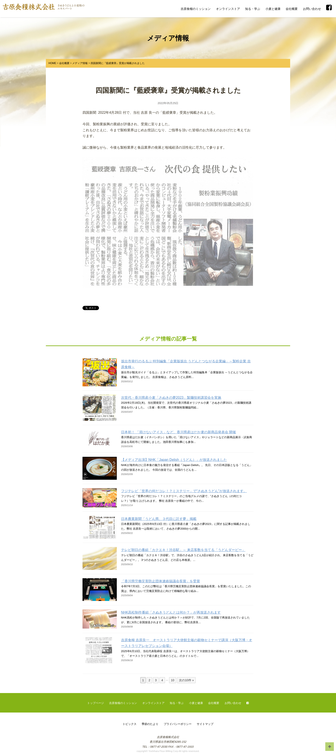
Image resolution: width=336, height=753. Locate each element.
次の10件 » (186, 680)
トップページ (95, 703)
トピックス (129, 724)
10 (172, 680)
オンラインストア (228, 8)
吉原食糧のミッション (196, 8)
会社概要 (292, 8)
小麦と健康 (273, 8)
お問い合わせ (312, 8)
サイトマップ (205, 724)
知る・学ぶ (252, 8)
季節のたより (150, 724)
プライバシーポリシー (178, 724)
